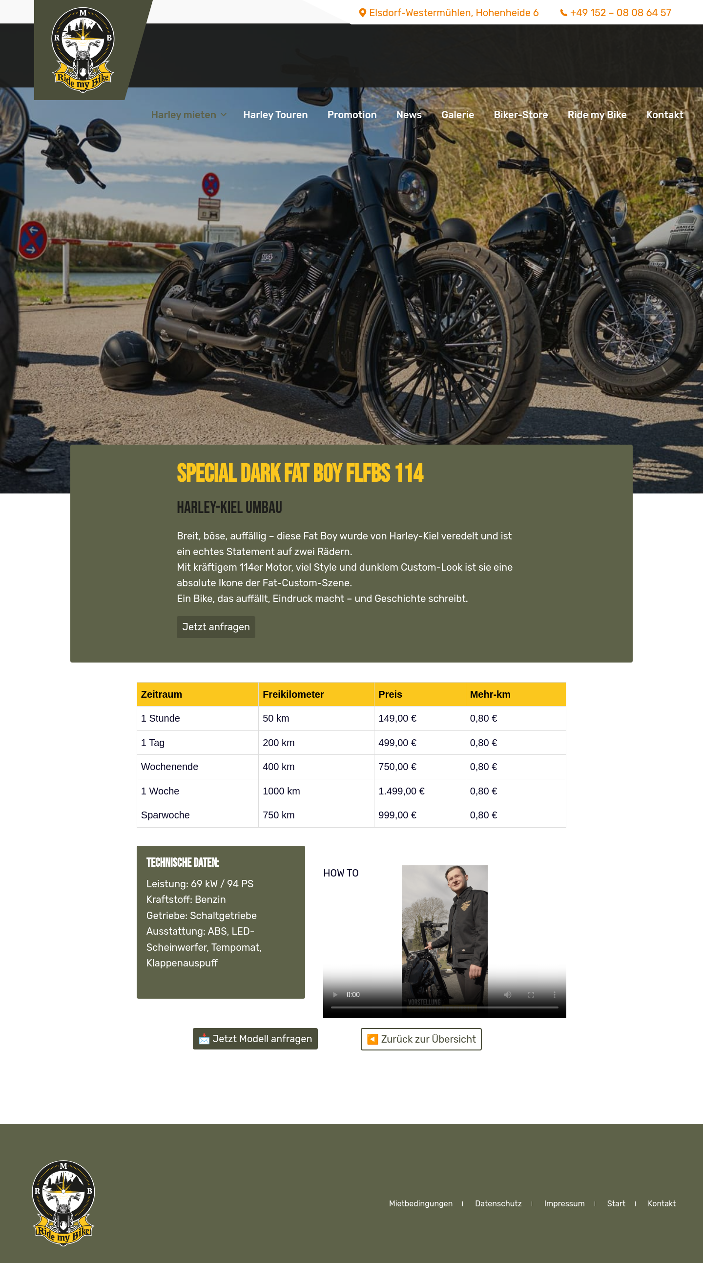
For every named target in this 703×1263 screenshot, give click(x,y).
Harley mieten (183, 115)
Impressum (564, 1203)
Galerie (457, 115)
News (409, 115)
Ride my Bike (597, 115)
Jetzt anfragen (216, 627)
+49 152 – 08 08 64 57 (620, 13)
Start (616, 1203)
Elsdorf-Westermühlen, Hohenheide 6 (454, 13)
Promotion (352, 115)
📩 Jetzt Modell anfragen (255, 1039)
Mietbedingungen (421, 1203)
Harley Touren (275, 115)
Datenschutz (498, 1203)
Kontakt (664, 115)
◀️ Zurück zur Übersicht (421, 1039)
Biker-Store (521, 115)
